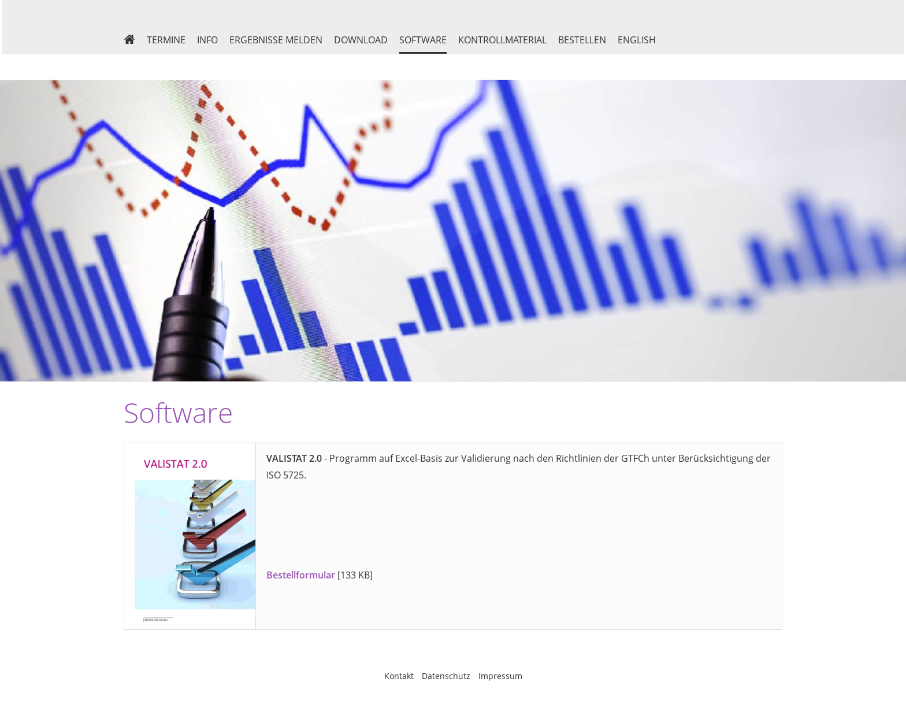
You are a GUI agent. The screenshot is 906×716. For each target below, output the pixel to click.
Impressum (500, 675)
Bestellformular (300, 575)
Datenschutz (446, 675)
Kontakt (399, 675)
